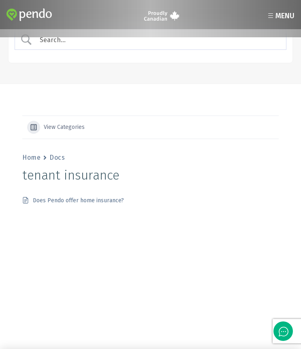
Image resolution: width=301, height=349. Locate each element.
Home (31, 157)
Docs (57, 157)
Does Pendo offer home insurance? (78, 200)
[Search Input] (158, 40)
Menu (280, 16)
